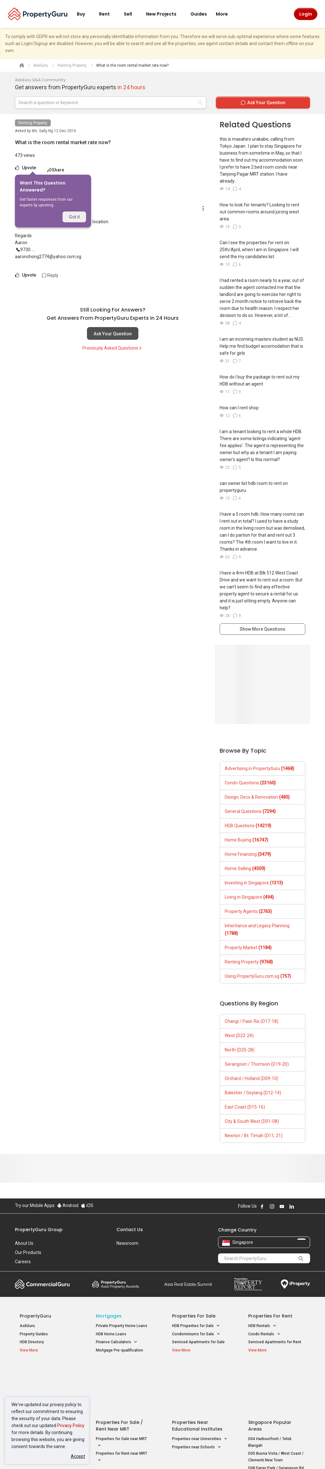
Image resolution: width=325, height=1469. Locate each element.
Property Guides (34, 1334)
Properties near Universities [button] (200, 1388)
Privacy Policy (70, 1425)
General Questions (250, 811)
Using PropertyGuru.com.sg (258, 976)
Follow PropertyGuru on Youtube (282, 1206)
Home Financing (248, 854)
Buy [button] (85, 14)
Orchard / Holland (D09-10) (251, 1078)
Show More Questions (262, 629)
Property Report (248, 1284)
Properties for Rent (270, 1316)
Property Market (248, 947)
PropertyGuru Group (39, 1229)
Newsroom (127, 1243)
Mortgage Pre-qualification (119, 1350)
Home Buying (246, 839)
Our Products (28, 1252)
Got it (74, 216)
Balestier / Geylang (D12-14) (253, 1092)
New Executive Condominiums (46, 1389)
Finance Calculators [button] (116, 1342)
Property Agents (248, 911)
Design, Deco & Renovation (257, 797)
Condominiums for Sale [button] (196, 1334)
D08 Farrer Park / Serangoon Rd (276, 1417)
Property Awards (116, 1284)
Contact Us (129, 1229)
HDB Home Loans (111, 1334)
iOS (87, 1205)
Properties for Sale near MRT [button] (121, 1391)
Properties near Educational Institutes (197, 1374)
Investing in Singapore (254, 882)
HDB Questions (248, 825)
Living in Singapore (249, 897)
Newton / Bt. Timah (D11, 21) (253, 1135)
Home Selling (245, 868)
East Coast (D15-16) (245, 1107)
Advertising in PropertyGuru (259, 768)
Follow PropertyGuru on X (300, 1206)
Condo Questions (250, 782)
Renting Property (32, 123)
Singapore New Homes (46, 1371)
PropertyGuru (35, 1316)
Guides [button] (198, 14)
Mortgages (109, 1316)
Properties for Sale (194, 1316)
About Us (24, 1243)
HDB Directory (32, 1342)
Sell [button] (132, 14)
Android (67, 1205)
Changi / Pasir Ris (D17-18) (251, 1021)
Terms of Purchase (162, 1454)
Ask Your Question (113, 333)
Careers (23, 1261)
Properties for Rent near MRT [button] (121, 1406)
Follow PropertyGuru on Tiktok (307, 1206)
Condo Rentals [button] (264, 1334)
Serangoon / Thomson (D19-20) (257, 1064)
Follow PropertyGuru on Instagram (272, 1206)
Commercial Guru (42, 1284)
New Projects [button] (165, 14)
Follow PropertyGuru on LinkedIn (291, 1206)
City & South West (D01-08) (252, 1121)
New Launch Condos (38, 1381)
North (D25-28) (240, 1049)
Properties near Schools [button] (196, 1395)
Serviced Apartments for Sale (198, 1342)
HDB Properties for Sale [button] (196, 1326)
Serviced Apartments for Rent (274, 1342)
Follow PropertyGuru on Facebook (262, 1206)
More (225, 14)
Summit (188, 1284)
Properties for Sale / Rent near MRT (119, 1374)
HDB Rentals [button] (262, 1326)
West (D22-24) (239, 1035)
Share (55, 170)
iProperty (295, 1284)
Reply (50, 275)
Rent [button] (108, 14)
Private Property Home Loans (121, 1326)
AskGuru (27, 1326)
